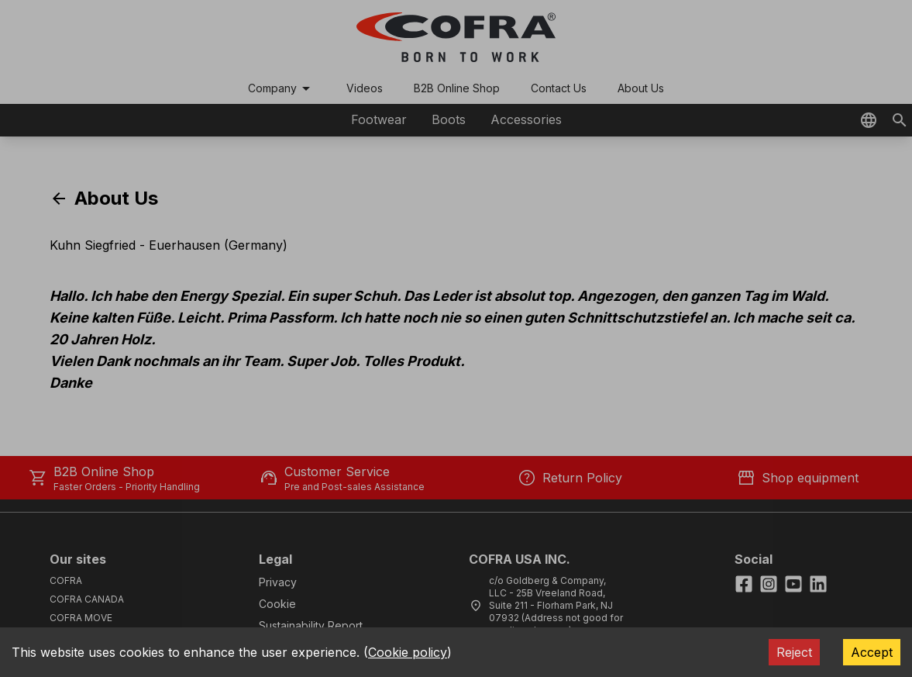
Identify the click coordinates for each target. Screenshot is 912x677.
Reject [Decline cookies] (794, 652)
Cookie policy (407, 652)
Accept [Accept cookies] (872, 652)
